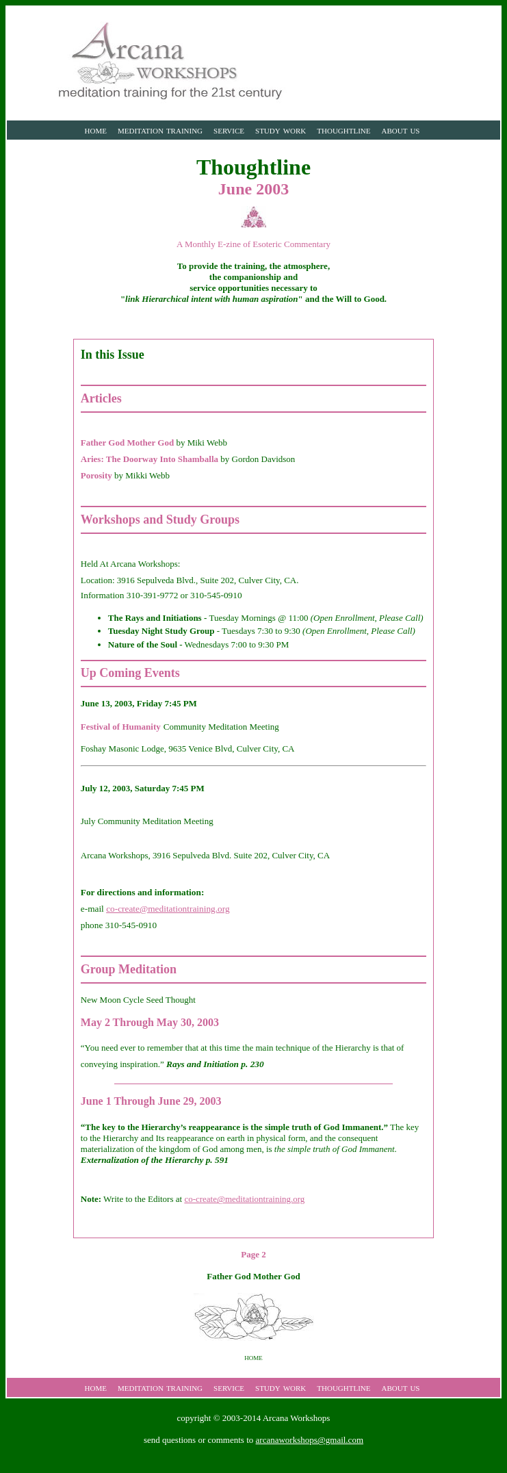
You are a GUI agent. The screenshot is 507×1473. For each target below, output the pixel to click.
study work (280, 130)
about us (401, 130)
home (96, 130)
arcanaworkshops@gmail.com (309, 1440)
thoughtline (343, 130)
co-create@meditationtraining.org (167, 909)
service (228, 130)
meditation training (160, 130)
